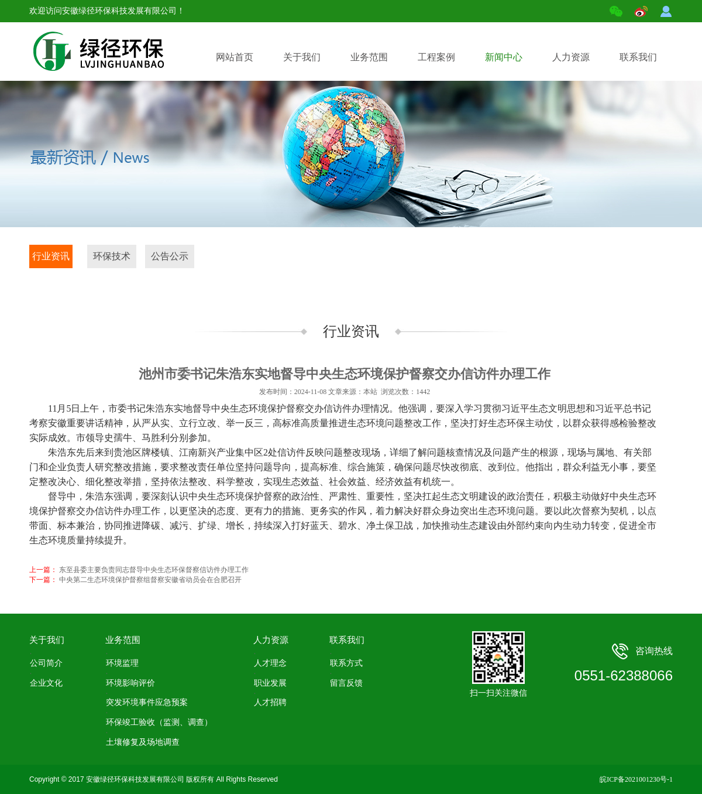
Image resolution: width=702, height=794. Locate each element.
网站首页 (234, 57)
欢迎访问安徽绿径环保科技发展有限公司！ (107, 10)
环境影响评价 (130, 683)
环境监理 (122, 663)
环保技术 (111, 256)
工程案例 (442, 45)
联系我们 (644, 45)
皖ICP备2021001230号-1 (636, 779)
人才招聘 (270, 702)
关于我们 (307, 45)
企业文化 (46, 683)
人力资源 (576, 45)
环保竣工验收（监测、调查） (159, 722)
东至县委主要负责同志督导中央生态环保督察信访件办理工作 (154, 570)
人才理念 (270, 663)
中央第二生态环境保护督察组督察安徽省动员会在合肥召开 (150, 580)
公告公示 (169, 256)
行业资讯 (51, 256)
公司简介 (46, 663)
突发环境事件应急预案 (147, 702)
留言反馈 (346, 683)
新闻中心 (509, 45)
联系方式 (346, 663)
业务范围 (374, 45)
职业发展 (270, 683)
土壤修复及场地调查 (143, 742)
